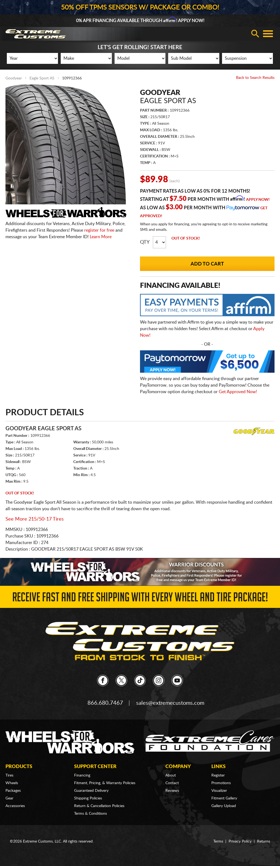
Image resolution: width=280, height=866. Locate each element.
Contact (172, 783)
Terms (218, 841)
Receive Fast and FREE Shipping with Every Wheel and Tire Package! (140, 598)
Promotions (221, 783)
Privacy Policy (240, 841)
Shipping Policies (88, 798)
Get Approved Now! (238, 392)
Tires (9, 775)
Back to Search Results (255, 78)
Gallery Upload (223, 806)
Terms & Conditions (90, 814)
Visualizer (219, 791)
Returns (263, 841)
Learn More (101, 237)
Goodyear (13, 78)
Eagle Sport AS (42, 78)
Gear (9, 798)
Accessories (15, 806)
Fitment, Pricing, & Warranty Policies (104, 783)
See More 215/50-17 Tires (34, 519)
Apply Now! (258, 200)
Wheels (11, 783)
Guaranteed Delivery (91, 791)
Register (218, 775)
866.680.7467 (105, 703)
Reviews (172, 791)
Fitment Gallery (224, 798)
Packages (13, 791)
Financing (82, 775)
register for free (99, 230)
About (170, 775)
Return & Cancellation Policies (99, 806)
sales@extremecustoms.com (170, 703)
